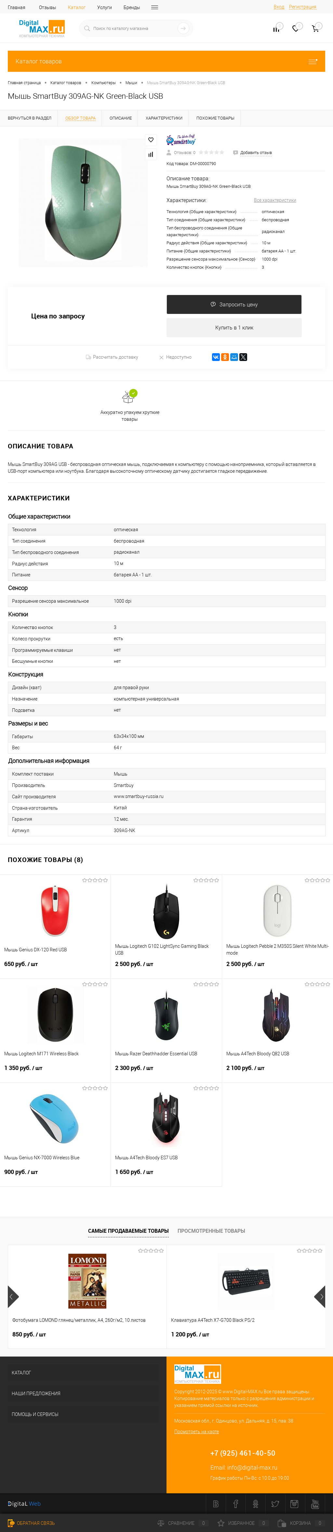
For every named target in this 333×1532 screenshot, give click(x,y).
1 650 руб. (166, 1176)
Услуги (104, 7)
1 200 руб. (137, 1334)
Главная (16, 7)
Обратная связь (31, 1523)
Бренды (132, 7)
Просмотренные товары (211, 1231)
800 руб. (241, 1334)
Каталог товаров (166, 61)
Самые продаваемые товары (128, 1231)
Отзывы (47, 7)
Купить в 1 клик (234, 328)
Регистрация (302, 6)
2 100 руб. (277, 1072)
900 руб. (55, 1176)
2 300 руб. (166, 1072)
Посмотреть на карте (196, 1432)
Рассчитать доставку (112, 357)
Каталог (77, 7)
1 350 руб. (55, 1072)
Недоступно (175, 357)
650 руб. (55, 968)
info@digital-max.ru (252, 1467)
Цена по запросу (58, 316)
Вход (279, 6)
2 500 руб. (166, 968)
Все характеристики (275, 200)
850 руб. (29, 1334)
